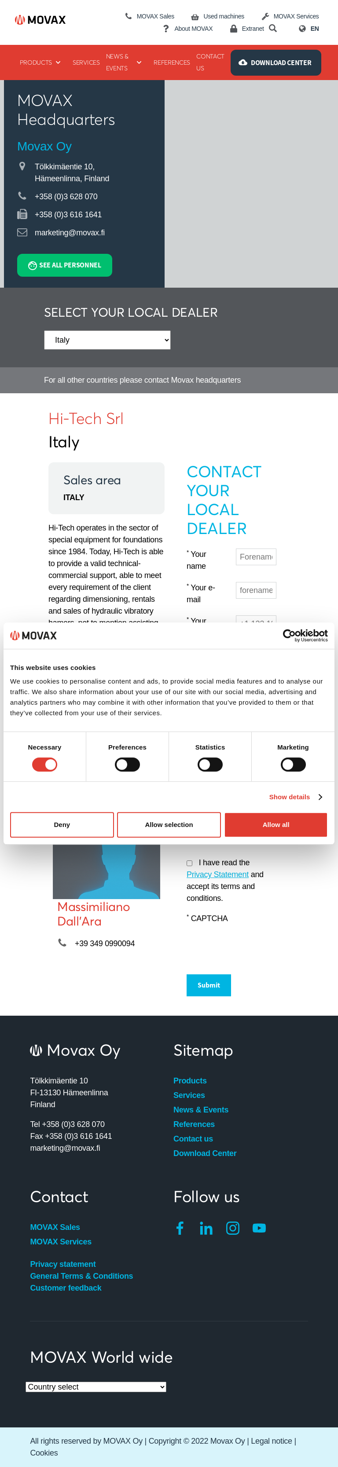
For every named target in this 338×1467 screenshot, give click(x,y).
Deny (62, 824)
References (194, 1124)
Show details (289, 797)
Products (190, 1080)
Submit (209, 984)
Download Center (205, 1153)
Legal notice (271, 1441)
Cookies (44, 1453)
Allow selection (169, 824)
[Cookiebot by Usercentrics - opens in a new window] (289, 635)
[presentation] (253, 945)
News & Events (200, 1109)
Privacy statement (63, 1264)
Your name (196, 560)
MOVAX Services (61, 1241)
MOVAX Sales (55, 1227)
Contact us (193, 1138)
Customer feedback (65, 1288)
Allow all (276, 824)
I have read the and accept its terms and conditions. (225, 880)
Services (189, 1095)
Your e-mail (201, 593)
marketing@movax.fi (70, 232)
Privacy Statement (218, 874)
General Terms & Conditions (81, 1276)
